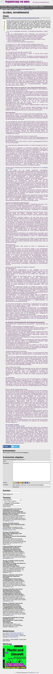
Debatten (41, 6)
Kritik (38, 18)
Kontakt (29, 672)
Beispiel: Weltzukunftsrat (29, 18)
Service (22, 8)
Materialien (16, 8)
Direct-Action (4, 6)
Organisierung (20, 6)
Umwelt (27, 6)
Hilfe (12, 494)
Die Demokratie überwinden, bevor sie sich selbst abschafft (13, 635)
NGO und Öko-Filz (12, 9)
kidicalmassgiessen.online (9, 530)
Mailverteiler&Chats (13, 637)
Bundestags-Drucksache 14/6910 (16, 426)
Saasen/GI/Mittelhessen (7, 8)
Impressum (33, 672)
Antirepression (12, 6)
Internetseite (17, 267)
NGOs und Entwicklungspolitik (14, 18)
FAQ (37, 672)
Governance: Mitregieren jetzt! (25, 9)
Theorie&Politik (34, 6)
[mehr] (11, 521)
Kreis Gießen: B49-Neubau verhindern (12, 633)
